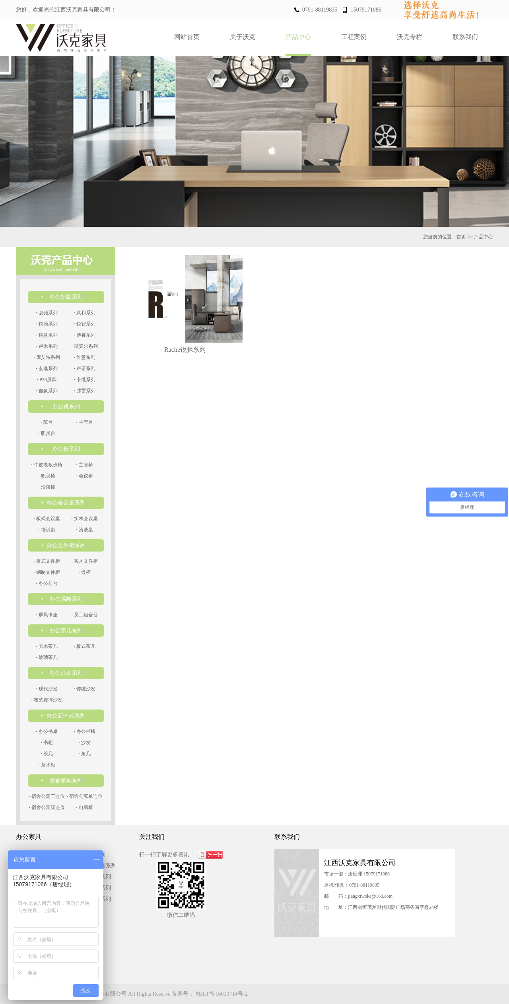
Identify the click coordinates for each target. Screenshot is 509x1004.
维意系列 (84, 357)
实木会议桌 (85, 518)
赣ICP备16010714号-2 (222, 994)
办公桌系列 (66, 406)
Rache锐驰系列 (185, 349)
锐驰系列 (47, 324)
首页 (461, 237)
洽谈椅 (47, 487)
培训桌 (47, 529)
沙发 (85, 742)
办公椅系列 (66, 449)
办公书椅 (84, 731)
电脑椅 (84, 807)
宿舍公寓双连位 (47, 807)
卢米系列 (47, 346)
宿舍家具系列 (66, 781)
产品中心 (298, 36)
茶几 (47, 753)
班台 (47, 422)
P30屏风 (46, 379)
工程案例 (354, 36)
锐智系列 (84, 324)
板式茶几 (84, 646)
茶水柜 (47, 765)
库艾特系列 (47, 357)
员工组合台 (85, 615)
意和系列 (84, 313)
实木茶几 (47, 646)
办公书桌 (47, 731)
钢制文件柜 (47, 572)
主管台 (84, 422)
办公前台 (47, 583)
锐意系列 (47, 335)
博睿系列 (84, 335)
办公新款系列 (66, 297)
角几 (85, 753)
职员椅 (47, 476)
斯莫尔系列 (85, 346)
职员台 (47, 433)
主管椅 (84, 465)
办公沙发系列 (66, 673)
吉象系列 (47, 391)
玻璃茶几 (47, 657)
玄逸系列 (47, 368)
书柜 (47, 742)
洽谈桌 (84, 529)
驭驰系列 (47, 313)
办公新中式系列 (66, 716)
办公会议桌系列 (66, 503)
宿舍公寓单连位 (85, 796)
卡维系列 (84, 379)
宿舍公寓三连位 (47, 796)
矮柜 (85, 572)
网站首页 (187, 36)
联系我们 (465, 36)
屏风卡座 (47, 615)
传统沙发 (84, 689)
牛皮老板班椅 (46, 465)
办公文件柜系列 (66, 545)
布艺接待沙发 (46, 700)
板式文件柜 (47, 561)
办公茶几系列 (66, 631)
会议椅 (84, 476)
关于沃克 (242, 36)
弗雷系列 (84, 391)
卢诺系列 (84, 368)
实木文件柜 (85, 561)
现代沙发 (47, 689)
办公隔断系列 (66, 599)
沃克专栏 (409, 36)
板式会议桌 (47, 518)
